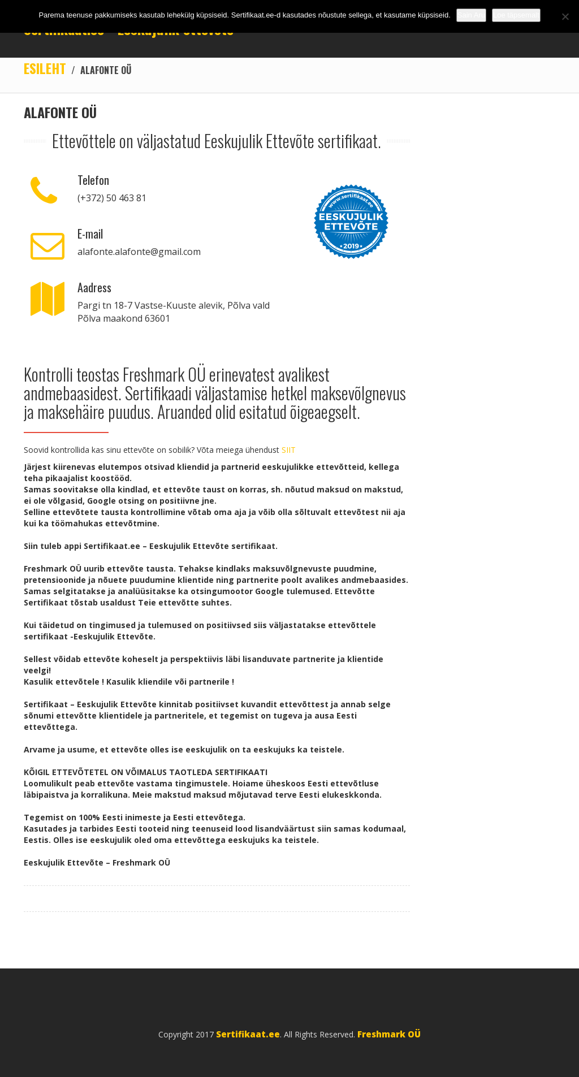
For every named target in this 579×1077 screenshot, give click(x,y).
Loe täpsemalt (516, 15)
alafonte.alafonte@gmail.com (139, 251)
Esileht (45, 68)
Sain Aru (471, 15)
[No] (565, 16)
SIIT (289, 449)
